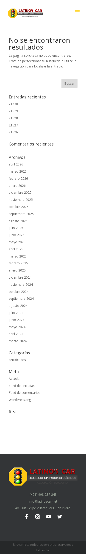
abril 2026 (16, 164)
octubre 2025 (18, 206)
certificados (17, 360)
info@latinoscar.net (43, 501)
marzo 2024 (18, 341)
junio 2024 (16, 320)
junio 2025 (16, 235)
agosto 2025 (18, 221)
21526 (13, 132)
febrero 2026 (18, 178)
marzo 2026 (18, 171)
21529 (13, 111)
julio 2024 (16, 313)
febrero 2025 (18, 263)
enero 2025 (17, 270)
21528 (13, 118)
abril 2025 (16, 249)
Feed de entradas (22, 385)
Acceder (15, 378)
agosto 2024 (18, 305)
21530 (13, 104)
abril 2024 (16, 334)
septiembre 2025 (21, 214)
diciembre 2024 (20, 277)
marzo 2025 (18, 256)
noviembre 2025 (21, 199)
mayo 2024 (17, 327)
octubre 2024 (18, 291)
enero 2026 (17, 185)
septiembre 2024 (21, 298)
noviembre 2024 (21, 284)
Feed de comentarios (24, 392)
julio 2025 (16, 228)
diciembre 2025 (20, 192)
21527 (13, 125)
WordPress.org (20, 399)
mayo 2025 (17, 242)
